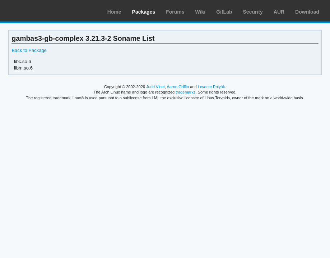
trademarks (185, 92)
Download (307, 12)
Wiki (200, 12)
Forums (175, 12)
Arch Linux (39, 11)
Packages (143, 12)
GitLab (224, 12)
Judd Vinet (155, 87)
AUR (279, 12)
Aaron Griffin (178, 87)
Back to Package (28, 50)
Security (253, 12)
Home (114, 12)
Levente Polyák (211, 87)
